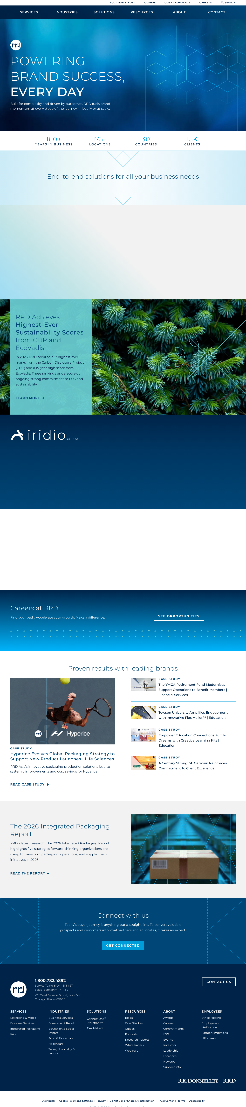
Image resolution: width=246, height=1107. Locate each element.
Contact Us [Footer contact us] (219, 982)
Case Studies (134, 1023)
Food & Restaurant (61, 1038)
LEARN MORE (28, 398)
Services (18, 1011)
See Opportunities (179, 616)
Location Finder (122, 2)
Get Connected (123, 946)
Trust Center (166, 1100)
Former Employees (215, 1032)
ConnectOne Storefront (96, 1020)
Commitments (173, 1028)
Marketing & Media (23, 1017)
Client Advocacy (177, 2)
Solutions (96, 1011)
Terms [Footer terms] (181, 1100)
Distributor (48, 1100)
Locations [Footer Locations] (169, 1056)
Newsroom (170, 1061)
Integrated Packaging (25, 1028)
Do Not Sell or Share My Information (132, 1100)
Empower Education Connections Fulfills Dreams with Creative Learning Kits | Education (192, 740)
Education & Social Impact (61, 1030)
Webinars (131, 1050)
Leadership (171, 1050)
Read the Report (27, 873)
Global (150, 2)
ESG (166, 1034)
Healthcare (56, 1043)
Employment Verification (211, 1025)
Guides (130, 1028)
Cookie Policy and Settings (76, 1100)
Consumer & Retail (61, 1023)
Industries (59, 1011)
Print (13, 1034)
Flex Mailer (95, 1028)
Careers (205, 2)
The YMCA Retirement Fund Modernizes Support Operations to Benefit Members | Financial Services (193, 690)
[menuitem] (29, 14)
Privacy (101, 1100)
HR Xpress (209, 1038)
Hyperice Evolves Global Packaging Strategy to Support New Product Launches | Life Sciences (62, 756)
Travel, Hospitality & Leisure (62, 1051)
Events (168, 1039)
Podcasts (131, 1034)
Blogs (129, 1017)
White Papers (134, 1045)
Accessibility (196, 1100)
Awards (168, 1017)
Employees (212, 1011)
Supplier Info (172, 1067)
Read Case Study (29, 784)
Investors (169, 1045)
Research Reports (137, 1039)
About (169, 1011)
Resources (135, 1011)
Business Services (22, 1023)
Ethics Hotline (211, 1017)
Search (228, 2)
